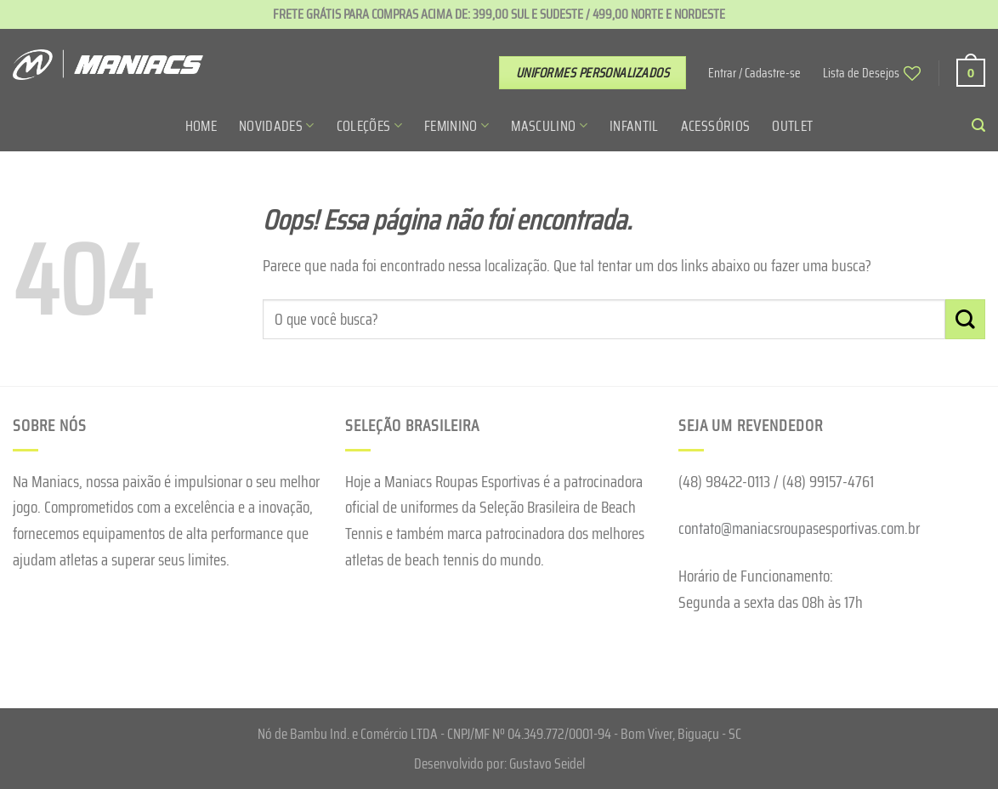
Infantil (634, 126)
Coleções (369, 126)
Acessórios (715, 126)
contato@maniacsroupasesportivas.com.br (799, 528)
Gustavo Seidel (547, 763)
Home (201, 126)
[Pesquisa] (978, 125)
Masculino (549, 126)
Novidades (277, 126)
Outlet (792, 126)
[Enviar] (965, 319)
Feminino (456, 126)
